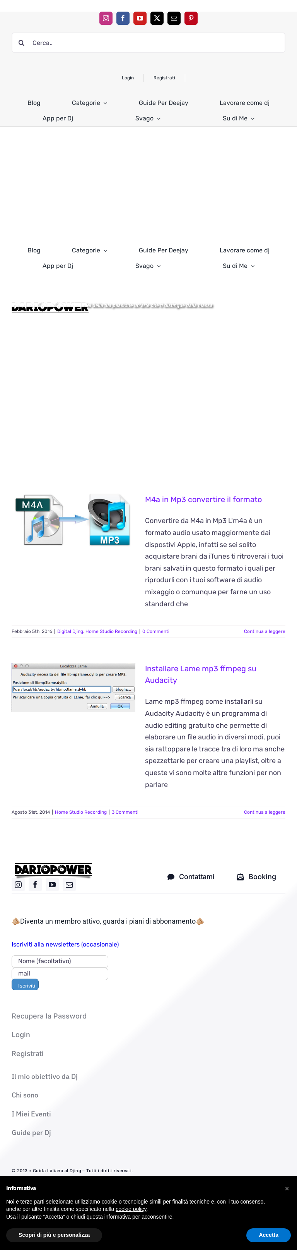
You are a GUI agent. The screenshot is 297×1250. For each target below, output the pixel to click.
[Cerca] (22, 43)
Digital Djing (70, 631)
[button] (287, 1188)
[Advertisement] (148, 184)
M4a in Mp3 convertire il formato (203, 499)
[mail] (174, 18)
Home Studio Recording (111, 631)
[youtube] (140, 18)
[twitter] (157, 18)
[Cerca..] (148, 43)
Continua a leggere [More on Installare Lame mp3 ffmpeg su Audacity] (264, 812)
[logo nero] (53, 866)
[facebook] (123, 18)
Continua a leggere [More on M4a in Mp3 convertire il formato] (264, 631)
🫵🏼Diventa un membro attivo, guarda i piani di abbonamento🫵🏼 (108, 921)
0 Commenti (155, 631)
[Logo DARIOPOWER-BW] (50, 304)
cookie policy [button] (131, 1209)
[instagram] (106, 18)
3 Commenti (125, 812)
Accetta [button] (268, 1235)
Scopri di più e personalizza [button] (54, 1235)
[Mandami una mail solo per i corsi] (256, 877)
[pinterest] (191, 18)
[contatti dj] (191, 877)
